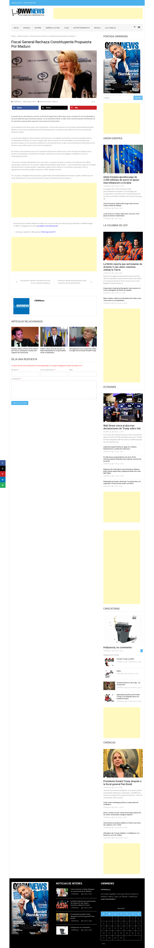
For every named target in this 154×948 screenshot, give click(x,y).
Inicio (16, 28)
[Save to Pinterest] (83, 108)
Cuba (66, 28)
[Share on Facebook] (25, 108)
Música (97, 28)
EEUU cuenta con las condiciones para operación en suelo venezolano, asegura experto (122, 809)
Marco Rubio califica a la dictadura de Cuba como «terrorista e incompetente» (121, 299)
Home (13, 36)
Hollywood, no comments (117, 643)
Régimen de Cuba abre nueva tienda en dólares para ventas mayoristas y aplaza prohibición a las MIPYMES (123, 468)
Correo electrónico (47, 370)
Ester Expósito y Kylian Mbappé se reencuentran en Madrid (83, 885)
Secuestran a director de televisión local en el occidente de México (35, 281)
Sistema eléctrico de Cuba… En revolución (128, 679)
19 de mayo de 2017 (48, 232)
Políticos (55, 101)
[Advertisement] (98, 13)
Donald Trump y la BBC (125, 654)
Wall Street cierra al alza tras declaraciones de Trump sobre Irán (122, 427)
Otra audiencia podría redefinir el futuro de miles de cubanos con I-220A (122, 819)
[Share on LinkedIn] (3, 479)
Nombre (15, 370)
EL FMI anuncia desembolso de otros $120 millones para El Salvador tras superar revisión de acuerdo (122, 458)
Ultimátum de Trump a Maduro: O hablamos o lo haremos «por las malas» (120, 829)
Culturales (110, 28)
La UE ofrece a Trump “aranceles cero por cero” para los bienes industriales (123, 215)
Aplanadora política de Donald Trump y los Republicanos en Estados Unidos (128, 692)
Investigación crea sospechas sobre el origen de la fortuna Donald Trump (82, 350)
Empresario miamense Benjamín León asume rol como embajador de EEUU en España (121, 289)
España (38, 28)
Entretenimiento (81, 28)
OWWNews (17, 101)
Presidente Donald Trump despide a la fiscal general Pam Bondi (122, 778)
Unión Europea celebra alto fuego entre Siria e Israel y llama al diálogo (122, 205)
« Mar (103, 939)
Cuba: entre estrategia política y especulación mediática (120, 799)
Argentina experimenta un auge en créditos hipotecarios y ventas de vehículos (119, 448)
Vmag (65, 946)
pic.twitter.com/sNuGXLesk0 (47, 226)
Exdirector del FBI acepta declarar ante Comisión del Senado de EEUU (72, 281)
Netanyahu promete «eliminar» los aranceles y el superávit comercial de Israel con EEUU (121, 478)
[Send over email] (3, 485)
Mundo (26, 28)
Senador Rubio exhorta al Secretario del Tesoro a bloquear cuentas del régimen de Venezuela (24, 350)
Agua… (119, 666)
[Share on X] (54, 108)
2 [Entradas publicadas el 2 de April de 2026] (121, 914)
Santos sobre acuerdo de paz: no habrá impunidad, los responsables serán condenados (53, 350)
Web (71, 370)
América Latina (53, 28)
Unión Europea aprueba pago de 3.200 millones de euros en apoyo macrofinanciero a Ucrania (122, 180)
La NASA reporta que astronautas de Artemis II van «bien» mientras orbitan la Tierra (122, 267)
